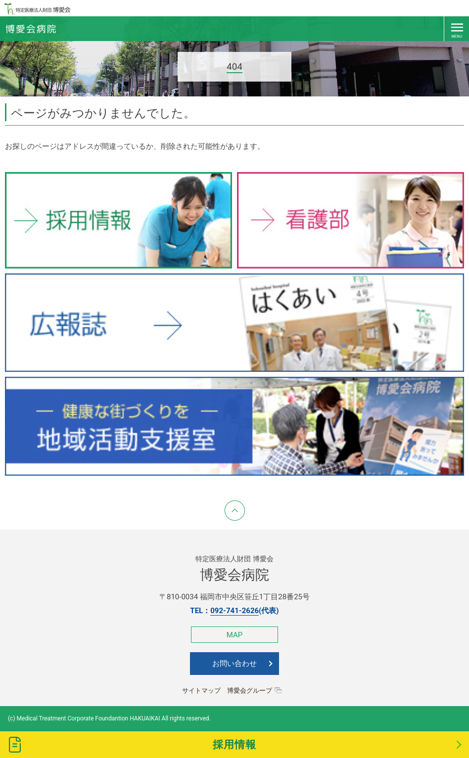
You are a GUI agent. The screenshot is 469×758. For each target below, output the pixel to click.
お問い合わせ (234, 663)
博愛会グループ (249, 690)
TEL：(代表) (234, 611)
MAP (234, 634)
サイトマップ (201, 690)
